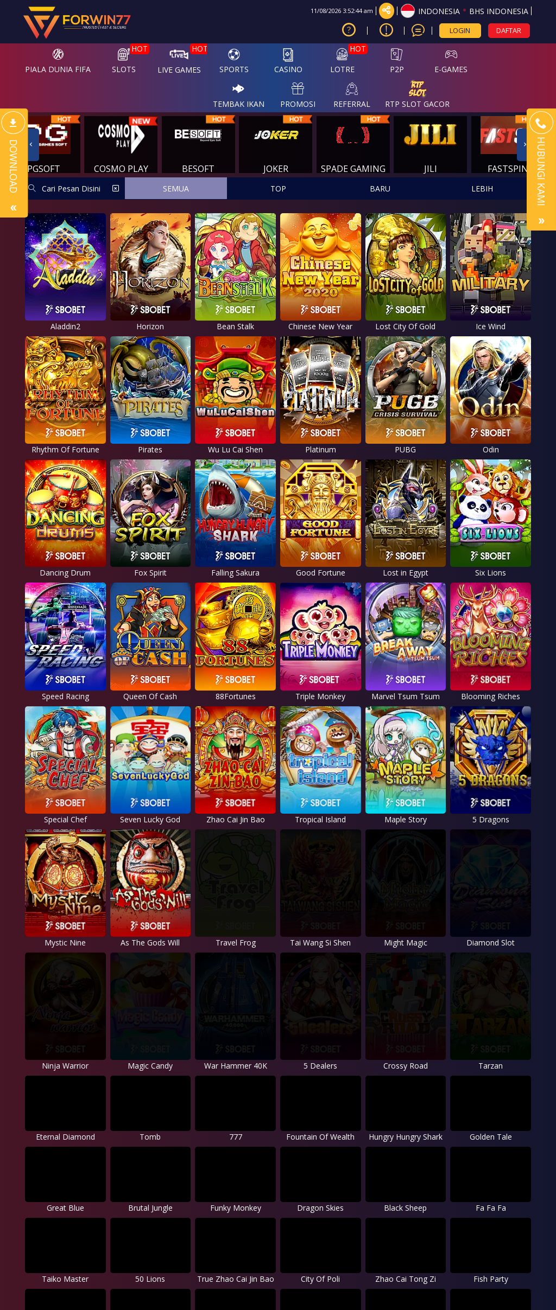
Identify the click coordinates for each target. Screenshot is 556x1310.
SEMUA (176, 188)
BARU (380, 188)
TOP (278, 188)
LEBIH (482, 188)
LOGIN (460, 30)
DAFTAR (508, 30)
